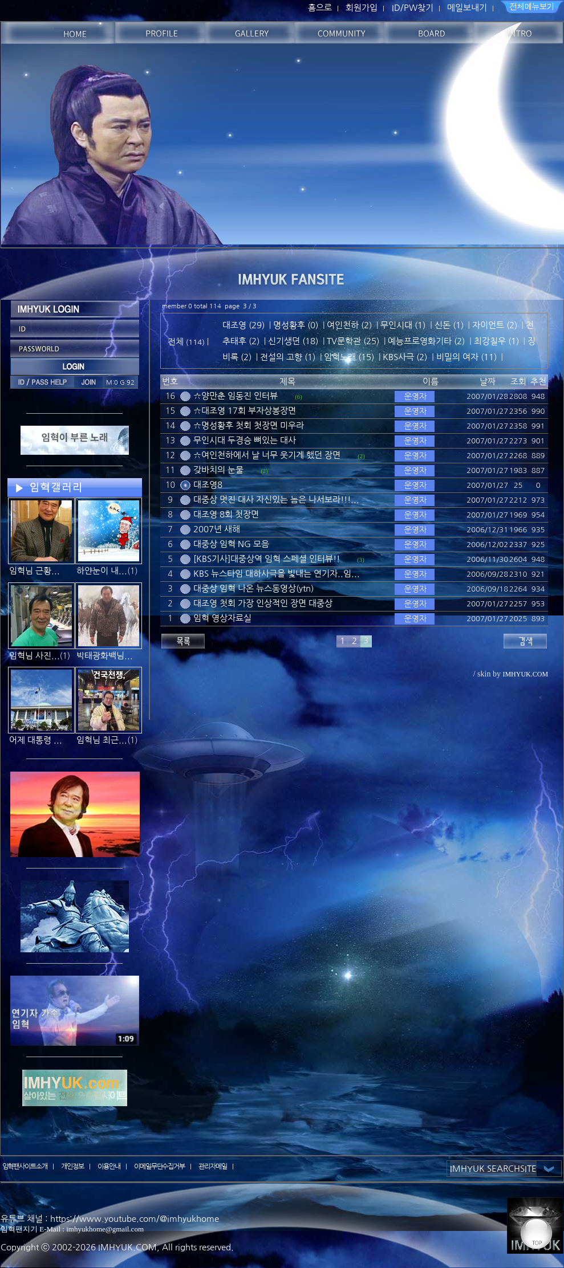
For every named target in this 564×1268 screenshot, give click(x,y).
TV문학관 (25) (353, 341)
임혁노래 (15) (349, 357)
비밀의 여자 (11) (466, 357)
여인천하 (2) (349, 325)
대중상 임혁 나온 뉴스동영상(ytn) (253, 588)
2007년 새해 (216, 529)
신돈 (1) (449, 325)
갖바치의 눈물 (218, 470)
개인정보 (72, 1166)
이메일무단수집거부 (159, 1166)
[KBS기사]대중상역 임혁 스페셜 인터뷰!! (266, 559)
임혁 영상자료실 (222, 618)
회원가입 (362, 7)
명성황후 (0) (295, 325)
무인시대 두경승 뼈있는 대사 (244, 440)
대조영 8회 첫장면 (226, 514)
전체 (177, 341)
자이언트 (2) (494, 325)
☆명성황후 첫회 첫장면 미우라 (248, 425)
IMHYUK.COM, (129, 1247)
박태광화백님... (104, 655)
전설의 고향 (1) (287, 357)
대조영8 (207, 484)
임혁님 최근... (101, 740)
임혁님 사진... (34, 655)
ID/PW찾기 (412, 7)
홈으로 (320, 7)
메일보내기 (467, 7)
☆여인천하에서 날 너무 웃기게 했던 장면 (266, 455)
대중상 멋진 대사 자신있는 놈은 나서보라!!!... (276, 499)
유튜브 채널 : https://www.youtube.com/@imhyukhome (110, 1218)
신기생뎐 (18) (293, 341)
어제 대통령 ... (35, 740)
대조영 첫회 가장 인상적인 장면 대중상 (262, 603)
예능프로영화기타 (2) (426, 341)
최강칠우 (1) (496, 341)
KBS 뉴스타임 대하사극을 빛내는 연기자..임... (276, 573)
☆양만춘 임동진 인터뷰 (235, 396)
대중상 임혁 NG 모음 (231, 544)
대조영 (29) (243, 325)
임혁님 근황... (34, 570)
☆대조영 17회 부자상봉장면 (244, 410)
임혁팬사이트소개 (25, 1166)
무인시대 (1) (402, 325)
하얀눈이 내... (101, 570)
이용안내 (109, 1166)
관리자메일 (212, 1166)
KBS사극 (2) (405, 357)
